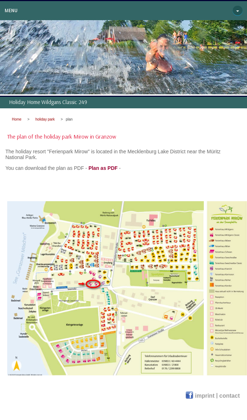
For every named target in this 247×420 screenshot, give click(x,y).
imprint (205, 396)
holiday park (45, 119)
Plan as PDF (103, 168)
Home (17, 119)
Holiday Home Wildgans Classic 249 (48, 102)
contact (229, 396)
